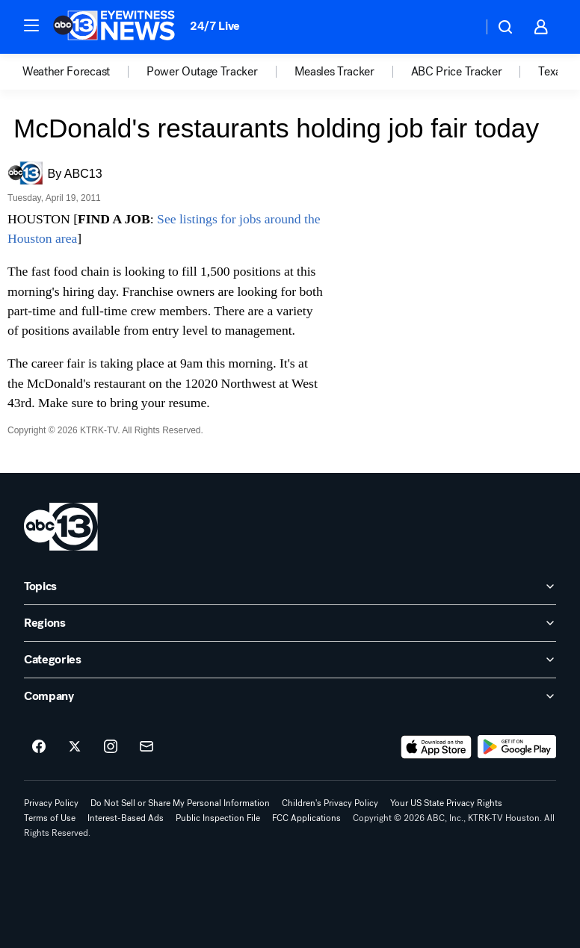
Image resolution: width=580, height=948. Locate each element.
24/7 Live (215, 26)
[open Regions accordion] (290, 623)
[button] (31, 25)
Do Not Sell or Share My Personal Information (180, 803)
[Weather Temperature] (459, 27)
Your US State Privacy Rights (446, 803)
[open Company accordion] (290, 696)
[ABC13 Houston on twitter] (75, 747)
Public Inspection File (218, 818)
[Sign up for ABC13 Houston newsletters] (146, 747)
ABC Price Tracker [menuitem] (456, 71)
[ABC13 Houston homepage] (114, 26)
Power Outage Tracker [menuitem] (202, 71)
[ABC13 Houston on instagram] (111, 747)
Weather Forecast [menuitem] (66, 71)
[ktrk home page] (61, 527)
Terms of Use (49, 818)
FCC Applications (306, 818)
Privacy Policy (51, 803)
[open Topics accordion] (290, 586)
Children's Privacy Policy (330, 803)
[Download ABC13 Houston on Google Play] (517, 747)
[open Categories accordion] (290, 660)
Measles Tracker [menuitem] (334, 71)
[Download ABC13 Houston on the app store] (436, 747)
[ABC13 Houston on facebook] (39, 747)
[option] (84, 71)
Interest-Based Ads (125, 818)
